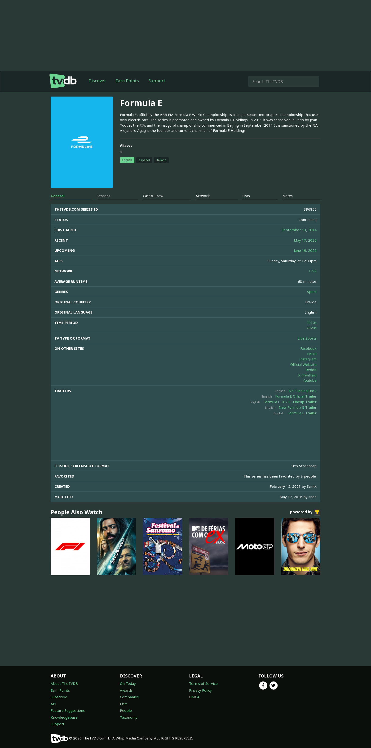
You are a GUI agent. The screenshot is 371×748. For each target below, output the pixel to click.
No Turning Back (303, 390)
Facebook (308, 348)
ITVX (313, 271)
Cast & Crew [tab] (153, 195)
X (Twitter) (307, 375)
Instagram (308, 359)
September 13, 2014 (299, 229)
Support (156, 81)
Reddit (311, 369)
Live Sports (307, 338)
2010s (311, 322)
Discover (97, 81)
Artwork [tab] (203, 195)
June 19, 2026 (305, 250)
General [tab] (57, 195)
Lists (124, 703)
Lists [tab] (246, 195)
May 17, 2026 (305, 240)
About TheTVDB (64, 683)
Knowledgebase (64, 717)
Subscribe (59, 697)
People (126, 710)
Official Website (303, 364)
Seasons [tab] (103, 195)
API (53, 703)
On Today (128, 683)
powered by (305, 512)
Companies (129, 697)
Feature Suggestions (68, 710)
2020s (311, 327)
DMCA (194, 697)
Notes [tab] (288, 195)
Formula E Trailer (302, 413)
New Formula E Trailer (298, 407)
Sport (312, 291)
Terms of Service (203, 683)
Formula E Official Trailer (296, 396)
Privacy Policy (200, 690)
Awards (126, 690)
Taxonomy (128, 717)
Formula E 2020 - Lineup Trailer (290, 401)
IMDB (312, 353)
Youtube (310, 380)
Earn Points (127, 81)
